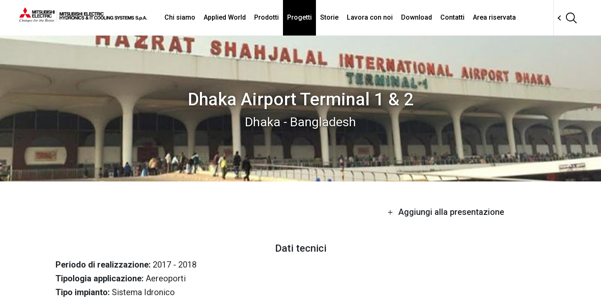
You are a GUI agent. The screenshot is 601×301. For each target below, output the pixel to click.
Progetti (299, 17)
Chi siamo (179, 17)
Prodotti (266, 17)
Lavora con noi (370, 17)
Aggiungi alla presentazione (445, 212)
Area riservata (494, 17)
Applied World (225, 17)
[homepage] (83, 19)
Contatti (452, 17)
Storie (329, 17)
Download (416, 17)
